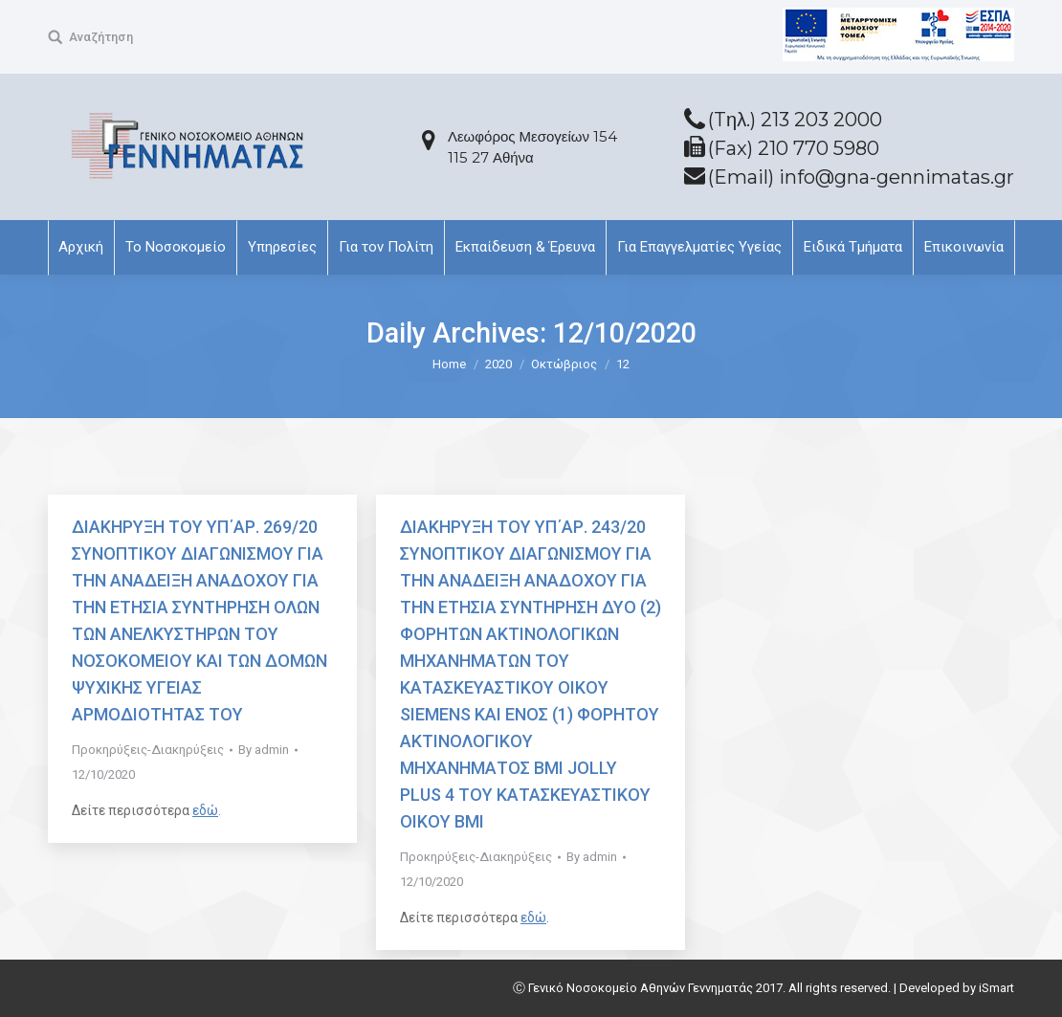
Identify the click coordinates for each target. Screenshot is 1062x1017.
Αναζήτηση (101, 37)
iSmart (996, 988)
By (263, 749)
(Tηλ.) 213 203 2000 (795, 119)
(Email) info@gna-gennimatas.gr (861, 177)
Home (449, 364)
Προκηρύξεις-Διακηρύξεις (148, 749)
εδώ (205, 810)
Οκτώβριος (564, 364)
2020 (498, 364)
